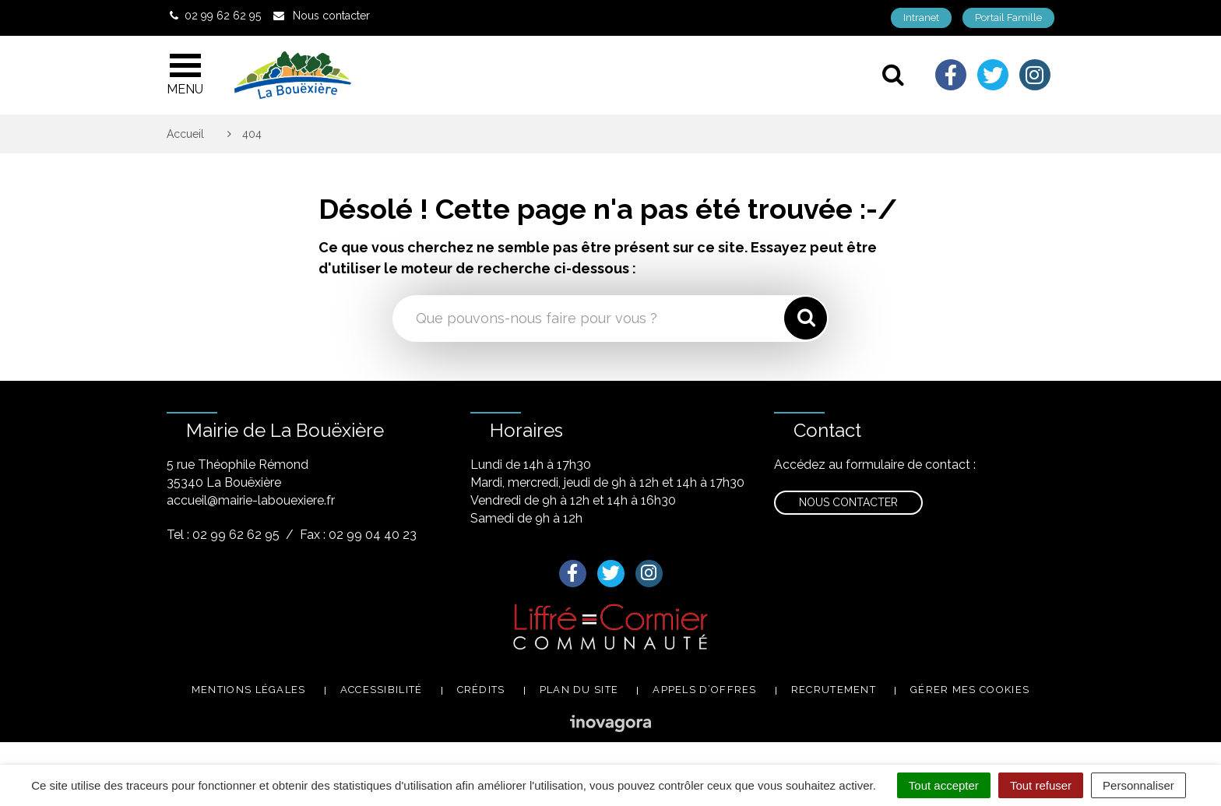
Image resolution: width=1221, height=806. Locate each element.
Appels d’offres (705, 689)
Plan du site (579, 689)
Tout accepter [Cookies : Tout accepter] (944, 785)
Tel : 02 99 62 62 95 (223, 534)
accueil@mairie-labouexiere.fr (251, 500)
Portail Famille (1008, 17)
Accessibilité (381, 689)
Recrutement (833, 689)
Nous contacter (848, 502)
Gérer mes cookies (969, 689)
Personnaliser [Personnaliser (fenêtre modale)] (1138, 785)
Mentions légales (249, 689)
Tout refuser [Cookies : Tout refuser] (1040, 785)
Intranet (921, 17)
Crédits (481, 689)
